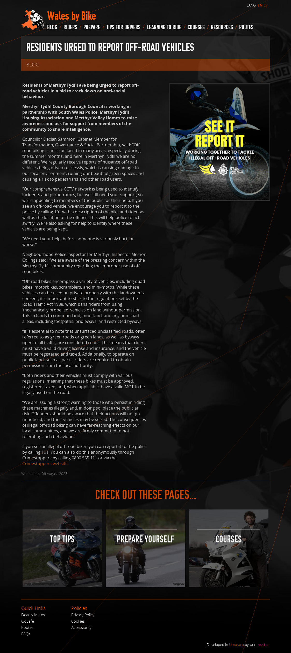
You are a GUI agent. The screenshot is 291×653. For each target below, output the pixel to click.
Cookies (78, 621)
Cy (265, 5)
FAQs (25, 633)
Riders (70, 27)
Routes (27, 627)
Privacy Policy (82, 614)
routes (246, 27)
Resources (222, 27)
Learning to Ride (164, 27)
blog (52, 27)
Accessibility (81, 627)
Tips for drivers (123, 27)
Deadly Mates (33, 614)
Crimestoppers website (45, 463)
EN (260, 5)
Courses (196, 27)
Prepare (91, 27)
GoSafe (27, 621)
